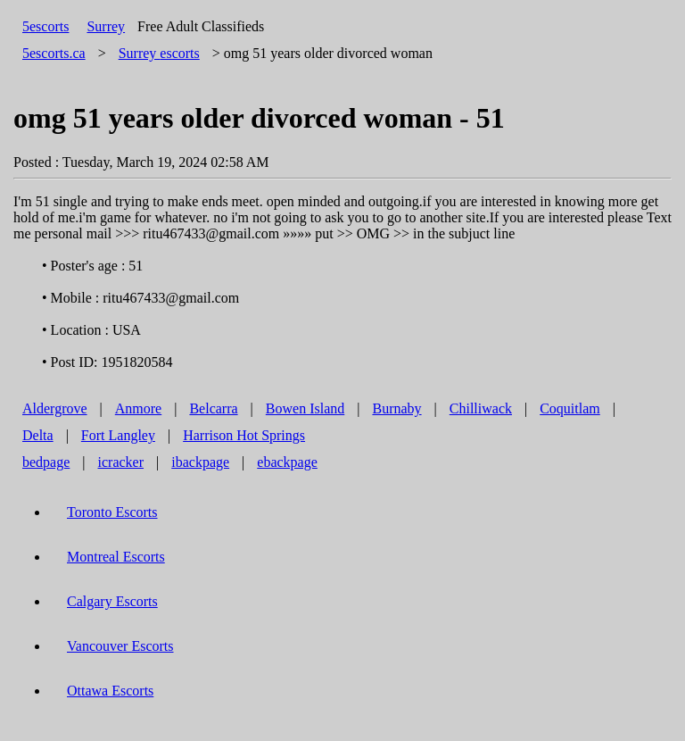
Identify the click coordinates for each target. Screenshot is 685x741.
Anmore (138, 408)
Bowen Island (305, 408)
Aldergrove (54, 408)
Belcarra (213, 408)
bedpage (46, 462)
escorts (159, 53)
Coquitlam (570, 408)
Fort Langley (118, 435)
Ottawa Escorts (110, 690)
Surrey (106, 26)
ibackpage (200, 462)
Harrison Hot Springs (244, 435)
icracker (121, 462)
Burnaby (396, 408)
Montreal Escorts (116, 556)
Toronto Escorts (112, 512)
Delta (38, 435)
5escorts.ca (54, 53)
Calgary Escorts (112, 601)
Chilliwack (481, 408)
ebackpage (287, 462)
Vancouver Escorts (120, 646)
